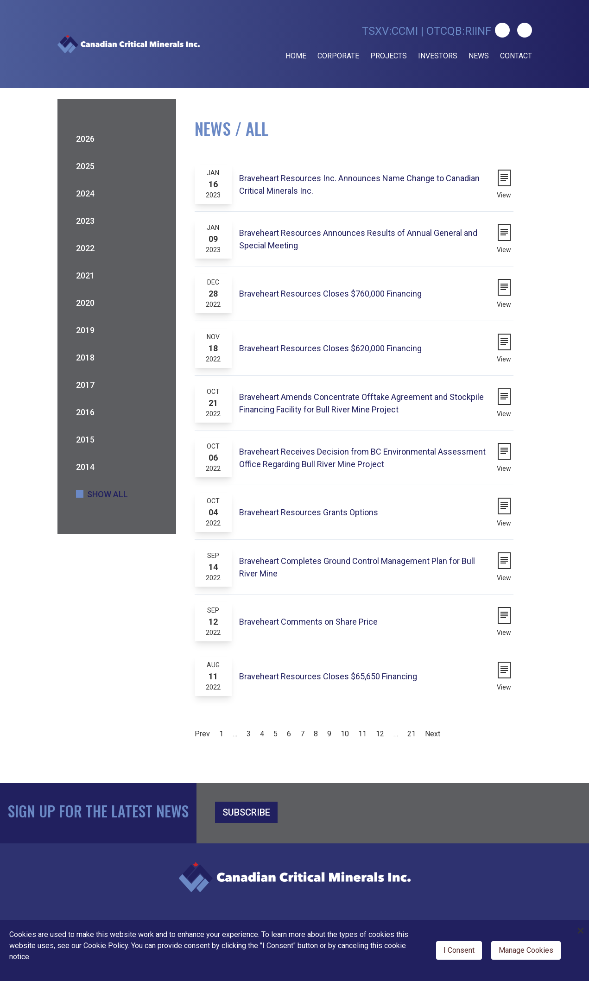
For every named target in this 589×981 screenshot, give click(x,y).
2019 (85, 330)
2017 (85, 385)
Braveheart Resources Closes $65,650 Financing (328, 676)
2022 (85, 248)
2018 (85, 357)
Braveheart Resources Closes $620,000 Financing (330, 348)
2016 (85, 412)
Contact (516, 55)
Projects (388, 55)
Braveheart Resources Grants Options (308, 512)
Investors (437, 55)
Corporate (338, 55)
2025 (85, 166)
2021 (85, 275)
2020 (85, 303)
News (479, 55)
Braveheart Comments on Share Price (308, 622)
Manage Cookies (526, 950)
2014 (85, 467)
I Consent (459, 950)
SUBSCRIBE (246, 812)
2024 (85, 193)
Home (295, 55)
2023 (85, 221)
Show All (107, 494)
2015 (85, 439)
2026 (85, 139)
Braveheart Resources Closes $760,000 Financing (330, 293)
